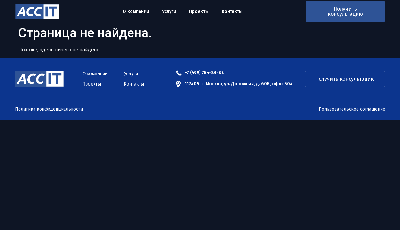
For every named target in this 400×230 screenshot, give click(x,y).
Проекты (199, 11)
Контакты (232, 11)
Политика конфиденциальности (49, 109)
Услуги (169, 11)
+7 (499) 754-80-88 (204, 72)
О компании (136, 11)
